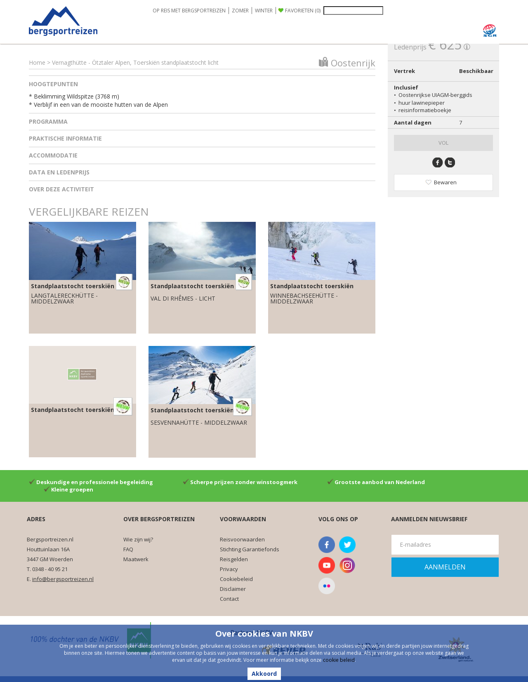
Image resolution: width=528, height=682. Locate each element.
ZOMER (240, 10)
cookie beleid (339, 659)
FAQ (128, 549)
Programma (48, 121)
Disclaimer (233, 589)
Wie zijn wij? (138, 539)
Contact (229, 598)
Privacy (229, 569)
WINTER (264, 10)
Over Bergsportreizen (159, 519)
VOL (443, 142)
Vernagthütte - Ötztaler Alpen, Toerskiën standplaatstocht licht (135, 62)
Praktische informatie (65, 138)
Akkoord (264, 673)
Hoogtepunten (53, 84)
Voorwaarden (243, 519)
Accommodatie (53, 155)
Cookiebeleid (236, 579)
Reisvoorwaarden (242, 539)
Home (37, 62)
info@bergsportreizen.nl (63, 579)
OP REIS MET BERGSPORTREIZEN (189, 10)
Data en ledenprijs (59, 172)
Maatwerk (135, 559)
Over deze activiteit (61, 189)
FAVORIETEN (303, 10)
